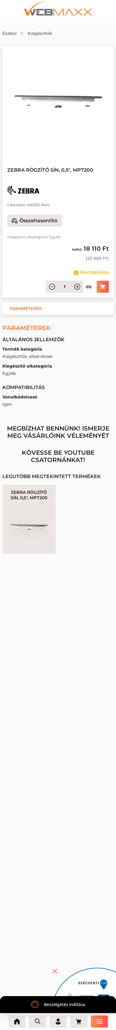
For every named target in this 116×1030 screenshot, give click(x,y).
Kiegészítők (40, 33)
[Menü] (99, 1021)
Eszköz (9, 33)
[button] (26, 308)
